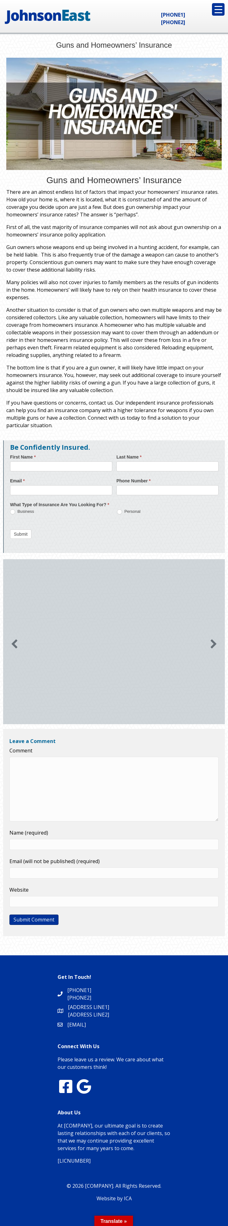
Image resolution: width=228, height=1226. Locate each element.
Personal (129, 511)
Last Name (129, 456)
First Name (23, 456)
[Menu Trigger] (218, 9)
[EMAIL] (76, 1024)
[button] (14, 644)
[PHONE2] (173, 22)
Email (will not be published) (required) (54, 861)
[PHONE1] (173, 14)
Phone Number (133, 480)
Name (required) (28, 832)
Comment (20, 750)
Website (19, 889)
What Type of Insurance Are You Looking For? (59, 504)
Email (17, 480)
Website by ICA (114, 1198)
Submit (21, 534)
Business (22, 511)
